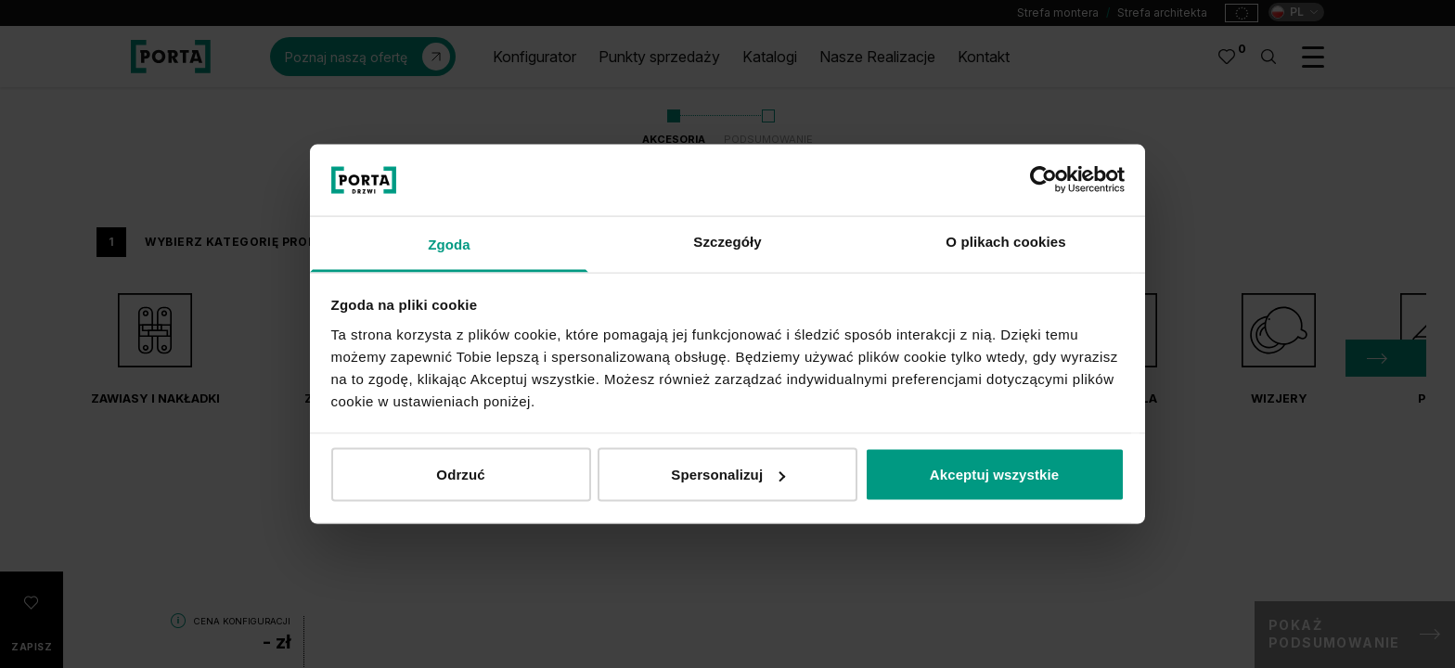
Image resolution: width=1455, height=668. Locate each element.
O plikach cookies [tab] (1005, 241)
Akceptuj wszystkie (994, 474)
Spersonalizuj (728, 474)
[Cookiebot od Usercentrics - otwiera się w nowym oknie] (1043, 180)
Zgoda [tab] (449, 243)
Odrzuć (460, 474)
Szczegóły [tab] (727, 241)
